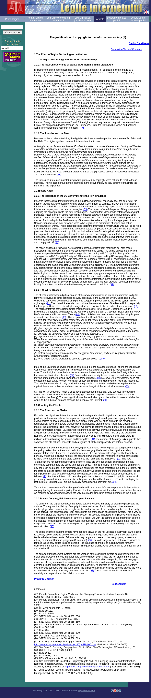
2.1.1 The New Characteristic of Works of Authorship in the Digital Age (73, 64)
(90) (105, 400)
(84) (77, 314)
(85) (64, 317)
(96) (90, 540)
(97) (92, 570)
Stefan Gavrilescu (139, 43)
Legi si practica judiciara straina (82, 19)
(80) (57, 242)
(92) (119, 458)
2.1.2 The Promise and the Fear (51, 133)
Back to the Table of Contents (126, 49)
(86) (102, 358)
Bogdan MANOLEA (86, 691)
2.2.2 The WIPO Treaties (47, 290)
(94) (114, 482)
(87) (72, 375)
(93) (45, 476)
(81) (112, 284)
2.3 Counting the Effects (47, 405)
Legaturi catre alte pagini (116, 19)
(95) (52, 526)
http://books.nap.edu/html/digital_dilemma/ (87, 666)
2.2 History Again (43, 190)
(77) (82, 127)
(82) (48, 303)
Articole (100, 19)
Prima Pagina (12, 19)
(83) (136, 306)
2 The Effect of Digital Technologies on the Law (60, 54)
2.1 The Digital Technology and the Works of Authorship (65, 59)
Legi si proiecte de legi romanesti (58, 19)
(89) (127, 386)
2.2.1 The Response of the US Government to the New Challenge (70, 196)
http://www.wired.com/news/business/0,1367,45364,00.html (65, 644)
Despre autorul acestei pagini (138, 19)
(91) (93, 439)
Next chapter (118, 584)
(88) (99, 378)
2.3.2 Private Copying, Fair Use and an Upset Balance (64, 498)
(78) (59, 174)
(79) (85, 209)
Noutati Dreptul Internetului (35, 19)
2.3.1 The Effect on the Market (50, 410)
